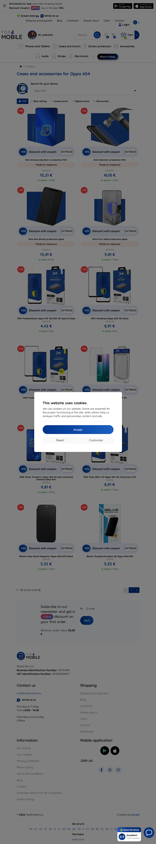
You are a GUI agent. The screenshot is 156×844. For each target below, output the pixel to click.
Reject (60, 440)
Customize (96, 440)
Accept (78, 429)
